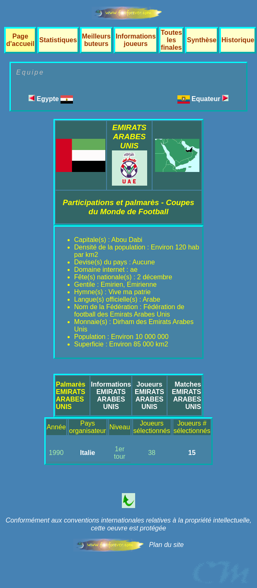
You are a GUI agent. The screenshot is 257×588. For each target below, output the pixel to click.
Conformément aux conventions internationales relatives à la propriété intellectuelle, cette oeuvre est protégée (128, 524)
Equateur (210, 98)
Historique (237, 40)
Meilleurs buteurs (96, 40)
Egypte (51, 98)
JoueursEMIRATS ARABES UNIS (149, 395)
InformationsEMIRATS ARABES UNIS (111, 395)
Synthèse (201, 40)
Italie (87, 452)
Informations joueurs (136, 40)
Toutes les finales (171, 40)
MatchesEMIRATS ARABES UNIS (186, 395)
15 (192, 452)
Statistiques (58, 40)
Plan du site (166, 544)
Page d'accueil (20, 40)
